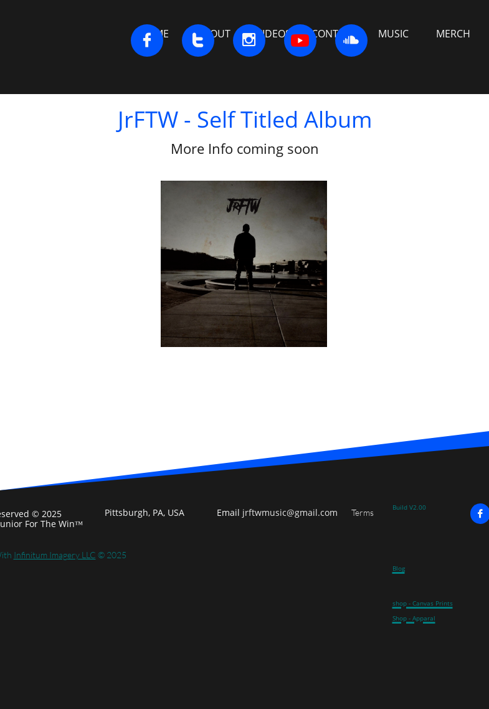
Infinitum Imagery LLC (55, 555)
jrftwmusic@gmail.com (290, 512)
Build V (402, 507)
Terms (362, 512)
